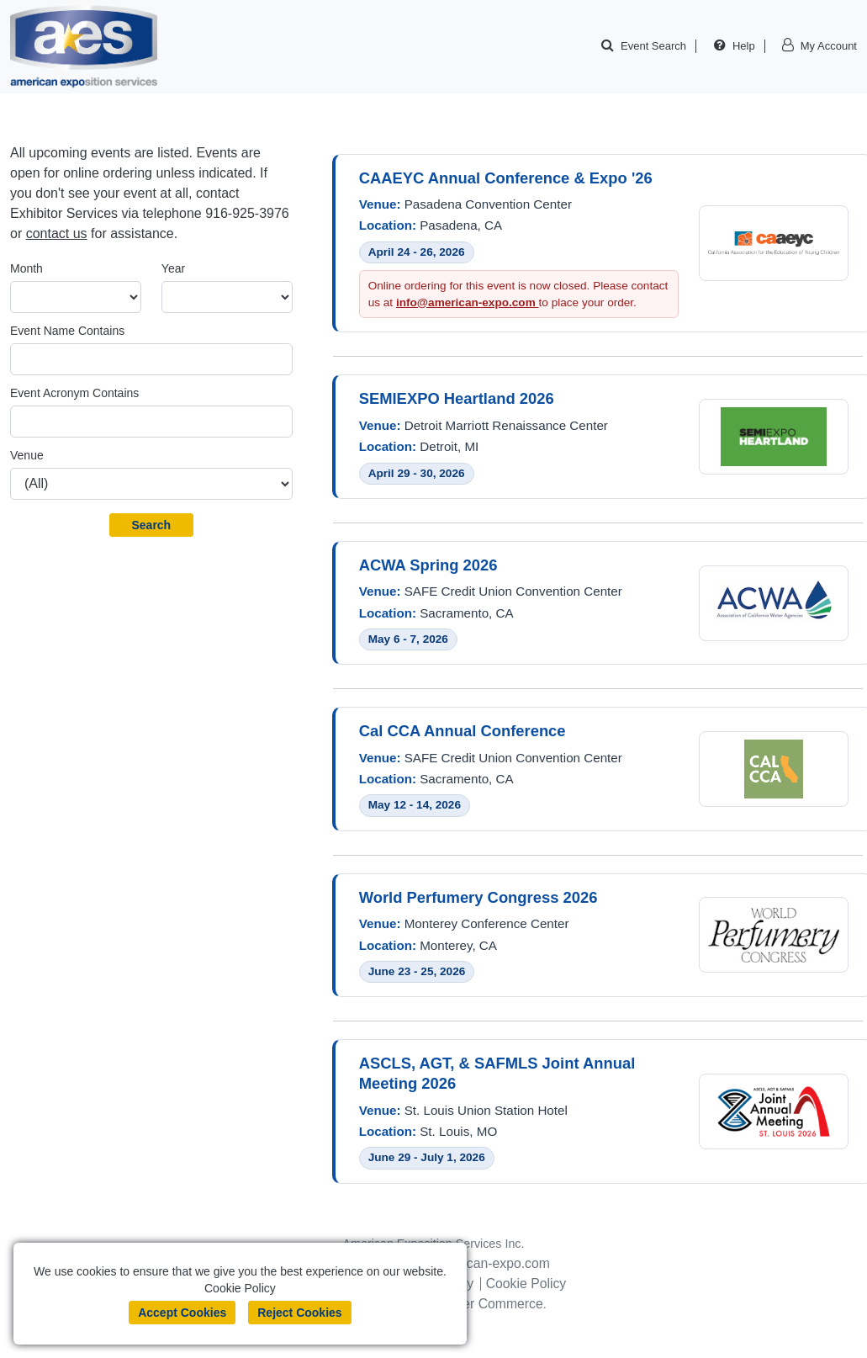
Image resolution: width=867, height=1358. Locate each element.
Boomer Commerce (490, 1305)
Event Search (653, 46)
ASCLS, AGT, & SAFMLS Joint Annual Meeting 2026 (497, 1075)
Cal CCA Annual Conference (462, 732)
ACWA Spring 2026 (428, 566)
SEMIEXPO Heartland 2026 (456, 399)
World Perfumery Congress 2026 (478, 899)
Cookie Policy (527, 1285)
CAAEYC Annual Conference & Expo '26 (506, 178)
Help (743, 46)
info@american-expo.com (467, 302)
